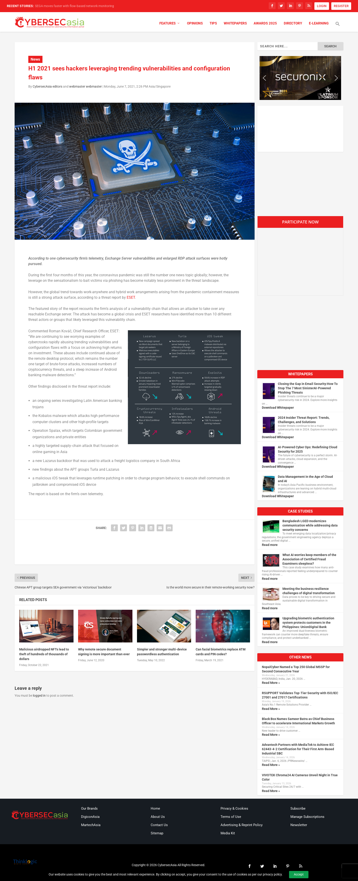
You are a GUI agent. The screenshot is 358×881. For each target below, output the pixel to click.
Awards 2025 (265, 23)
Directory (293, 23)
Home (155, 808)
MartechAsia (90, 825)
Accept (299, 874)
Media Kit (228, 833)
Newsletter (298, 825)
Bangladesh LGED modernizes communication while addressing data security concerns (310, 525)
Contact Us (159, 825)
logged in (39, 695)
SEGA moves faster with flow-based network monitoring (74, 6)
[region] (300, 78)
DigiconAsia (90, 817)
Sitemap (157, 833)
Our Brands (89, 808)
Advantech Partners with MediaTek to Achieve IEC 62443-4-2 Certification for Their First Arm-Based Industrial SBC (298, 749)
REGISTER (341, 6)
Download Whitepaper (278, 407)
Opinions (195, 23)
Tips (213, 23)
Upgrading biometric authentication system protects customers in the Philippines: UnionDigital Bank (308, 622)
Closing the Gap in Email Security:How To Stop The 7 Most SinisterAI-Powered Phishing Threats (308, 388)
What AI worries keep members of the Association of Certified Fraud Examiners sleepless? (309, 559)
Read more (270, 545)
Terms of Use (231, 817)
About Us (158, 817)
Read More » (271, 683)
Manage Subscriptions (307, 817)
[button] (337, 26)
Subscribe (297, 808)
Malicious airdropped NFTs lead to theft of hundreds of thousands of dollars (44, 654)
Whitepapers (235, 23)
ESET (131, 297)
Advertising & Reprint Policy (242, 825)
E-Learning (319, 23)
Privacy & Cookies (234, 808)
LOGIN (321, 6)
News (35, 59)
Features (167, 23)
